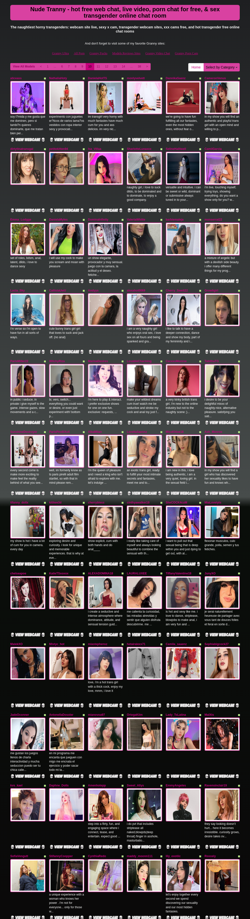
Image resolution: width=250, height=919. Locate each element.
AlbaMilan (95, 401)
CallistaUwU (57, 271)
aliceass (16, 78)
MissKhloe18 (175, 401)
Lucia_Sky (17, 271)
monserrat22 (213, 207)
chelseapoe (18, 529)
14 (123, 66)
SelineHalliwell (176, 143)
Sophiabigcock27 (217, 594)
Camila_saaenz (176, 594)
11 (98, 66)
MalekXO (16, 594)
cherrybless (96, 465)
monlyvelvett (136, 78)
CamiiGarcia (213, 143)
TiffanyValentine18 (178, 529)
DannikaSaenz (176, 78)
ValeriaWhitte (136, 207)
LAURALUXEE (137, 529)
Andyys (93, 271)
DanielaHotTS (97, 78)
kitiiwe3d (55, 465)
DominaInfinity (98, 207)
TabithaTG (212, 336)
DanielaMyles (58, 207)
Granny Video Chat (157, 53)
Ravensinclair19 (216, 723)
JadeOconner (19, 659)
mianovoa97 (96, 659)
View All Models (24, 66)
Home (195, 67)
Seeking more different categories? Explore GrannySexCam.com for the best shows (125, 876)
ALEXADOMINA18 (100, 529)
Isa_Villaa (94, 143)
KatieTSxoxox (58, 529)
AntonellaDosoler (61, 659)
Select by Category (222, 67)
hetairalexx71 (136, 594)
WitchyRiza (57, 336)
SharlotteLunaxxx (139, 143)
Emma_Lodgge (20, 207)
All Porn (79, 53)
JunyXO (210, 529)
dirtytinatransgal (21, 143)
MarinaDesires (98, 336)
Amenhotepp (97, 723)
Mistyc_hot (56, 594)
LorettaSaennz (137, 401)
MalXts (209, 659)
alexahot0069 (136, 271)
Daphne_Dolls (59, 723)
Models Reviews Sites (126, 53)
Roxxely (210, 787)
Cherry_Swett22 (177, 271)
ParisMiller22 (19, 336)
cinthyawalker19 (138, 465)
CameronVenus (215, 78)
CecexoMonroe (176, 336)
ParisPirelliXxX (59, 401)
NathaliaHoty (58, 78)
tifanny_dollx (19, 465)
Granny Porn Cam (186, 53)
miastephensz (97, 594)
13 (115, 66)
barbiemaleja (175, 207)
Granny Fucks (98, 53)
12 (106, 66)
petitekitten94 (58, 143)
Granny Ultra (60, 53)
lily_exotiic (173, 787)
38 (139, 66)
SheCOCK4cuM (176, 465)
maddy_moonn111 (139, 787)
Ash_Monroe (213, 401)
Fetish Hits (119, 912)
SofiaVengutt (19, 787)
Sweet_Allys (135, 723)
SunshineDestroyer (23, 401)
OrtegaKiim (135, 659)
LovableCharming (139, 336)
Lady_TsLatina (176, 659)
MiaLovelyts (213, 465)
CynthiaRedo (97, 787)
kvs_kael (16, 723)
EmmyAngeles (176, 723)
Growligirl (211, 271)
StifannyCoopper (61, 787)
